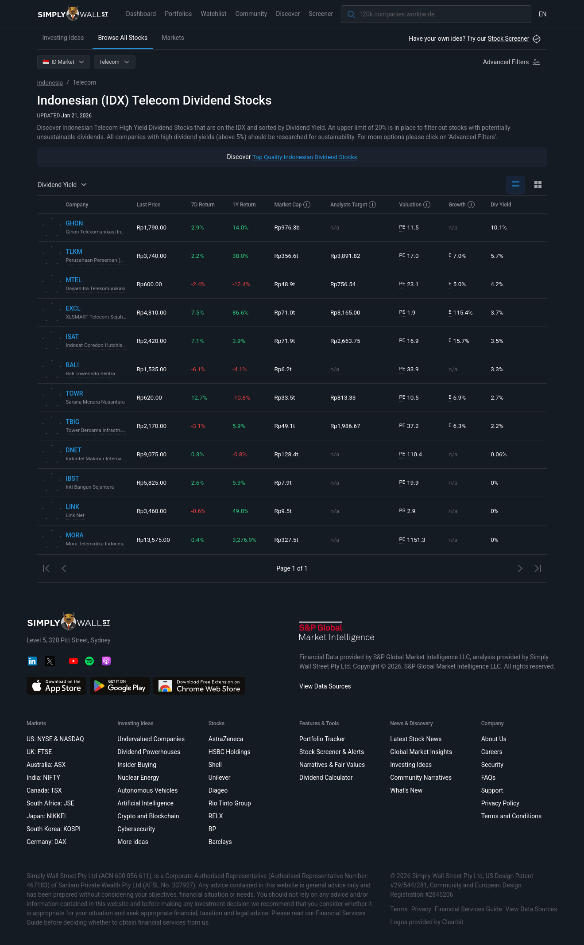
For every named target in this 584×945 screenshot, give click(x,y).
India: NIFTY (43, 777)
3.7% (497, 312)
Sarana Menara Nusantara (97, 402)
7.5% (198, 312)
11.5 (409, 227)
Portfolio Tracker (322, 739)
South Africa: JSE (50, 803)
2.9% (198, 227)
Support (492, 790)
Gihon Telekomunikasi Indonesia (98, 232)
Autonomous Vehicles (147, 790)
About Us (493, 739)
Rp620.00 (150, 397)
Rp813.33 (344, 397)
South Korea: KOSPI (54, 828)
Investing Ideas (63, 37)
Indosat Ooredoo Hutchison (98, 345)
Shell (214, 764)
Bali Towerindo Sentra (91, 374)
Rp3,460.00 (152, 510)
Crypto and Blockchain (148, 816)
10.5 (409, 397)
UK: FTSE (39, 751)
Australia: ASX (46, 764)
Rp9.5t (285, 510)
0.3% (198, 454)
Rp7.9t (285, 482)
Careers (491, 751)
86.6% (241, 312)
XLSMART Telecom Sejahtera (98, 317)
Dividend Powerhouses (148, 751)
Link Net (75, 516)
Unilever (219, 777)
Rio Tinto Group (229, 803)
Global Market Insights (421, 751)
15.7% (459, 341)
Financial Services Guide (468, 909)
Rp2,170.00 (152, 425)
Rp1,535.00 (152, 369)
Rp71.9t (286, 340)
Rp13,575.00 (154, 539)
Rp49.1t (286, 425)
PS (402, 312)
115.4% (461, 312)
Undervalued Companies (151, 739)
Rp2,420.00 (152, 340)
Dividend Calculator (325, 777)
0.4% (198, 539)
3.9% (240, 340)
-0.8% (240, 454)
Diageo (217, 790)
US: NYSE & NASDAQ (55, 739)
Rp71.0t (286, 312)
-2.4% (199, 284)
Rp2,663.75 (346, 340)
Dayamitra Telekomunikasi (97, 289)
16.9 (409, 341)
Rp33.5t (286, 397)
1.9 (407, 312)
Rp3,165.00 (346, 312)
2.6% (198, 482)
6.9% (458, 397)
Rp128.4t (288, 454)
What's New (406, 790)
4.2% (497, 284)
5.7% (497, 255)
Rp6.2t (285, 369)
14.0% (241, 227)
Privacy (421, 909)
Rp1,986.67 (346, 425)
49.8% (241, 510)
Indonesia (50, 82)
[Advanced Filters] (512, 62)
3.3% (497, 369)
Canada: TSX (44, 790)
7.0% (458, 256)
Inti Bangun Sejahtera (91, 487)
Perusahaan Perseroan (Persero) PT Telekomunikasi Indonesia (98, 260)
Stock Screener (509, 38)
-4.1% (240, 369)
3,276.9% (245, 539)
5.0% (458, 284)
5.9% (240, 425)
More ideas (132, 841)
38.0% (241, 255)
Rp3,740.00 (152, 255)
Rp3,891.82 (346, 255)
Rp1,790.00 (152, 227)
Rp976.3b (289, 227)
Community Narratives (421, 777)
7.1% (198, 340)
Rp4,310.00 (152, 312)
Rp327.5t (288, 539)
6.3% (458, 426)
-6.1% (199, 369)
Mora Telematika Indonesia (98, 544)
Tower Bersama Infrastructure (98, 431)
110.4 (411, 454)
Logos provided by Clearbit (426, 922)
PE (402, 227)
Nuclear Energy (138, 777)
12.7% (200, 397)
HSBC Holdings (229, 751)
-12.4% (242, 284)
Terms (398, 909)
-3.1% (199, 425)
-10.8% (242, 397)
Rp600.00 (150, 284)
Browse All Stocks (122, 37)
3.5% (497, 340)
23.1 (409, 284)
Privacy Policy (500, 803)
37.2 (409, 426)
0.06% (499, 454)
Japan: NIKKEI (46, 816)
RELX (215, 816)
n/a (335, 227)
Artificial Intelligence (145, 803)
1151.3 (412, 540)
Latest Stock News (415, 739)
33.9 (409, 369)
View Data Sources (325, 686)
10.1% (499, 227)
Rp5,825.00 (152, 482)
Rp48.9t (286, 284)
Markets (173, 37)
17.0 (409, 256)
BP (212, 828)
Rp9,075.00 (152, 454)
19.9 (409, 482)
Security (492, 764)
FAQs (488, 777)
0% (495, 482)
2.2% (198, 255)
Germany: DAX (46, 841)
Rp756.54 (344, 284)
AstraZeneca (225, 739)
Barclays (220, 841)
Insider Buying (136, 764)
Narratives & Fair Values (331, 764)
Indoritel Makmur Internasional (98, 459)
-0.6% (199, 510)
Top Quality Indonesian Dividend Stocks (305, 156)
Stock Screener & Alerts (331, 751)
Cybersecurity (136, 828)
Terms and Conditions (511, 816)
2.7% (497, 397)
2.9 (407, 511)
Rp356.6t (288, 255)
